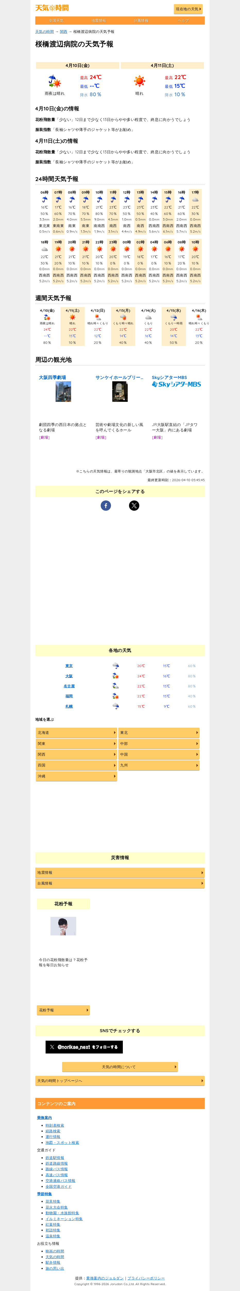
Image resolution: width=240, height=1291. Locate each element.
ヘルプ (183, 20)
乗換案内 (44, 1117)
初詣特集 (53, 1230)
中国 (124, 754)
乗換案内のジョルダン (105, 1278)
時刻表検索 (55, 1125)
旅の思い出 (55, 1268)
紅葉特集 (53, 1224)
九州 (124, 765)
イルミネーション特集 (64, 1219)
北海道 (43, 732)
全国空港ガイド (59, 1186)
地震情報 (98, 20)
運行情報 (53, 1136)
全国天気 (56, 20)
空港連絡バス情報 (60, 1180)
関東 (41, 743)
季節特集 (44, 1194)
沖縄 (41, 776)
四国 (41, 765)
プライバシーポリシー (146, 1278)
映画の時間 (55, 1251)
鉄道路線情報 (57, 1163)
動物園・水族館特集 (62, 1213)
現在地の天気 (187, 9)
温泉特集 (53, 1236)
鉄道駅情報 (55, 1157)
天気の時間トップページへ (59, 1080)
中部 (124, 743)
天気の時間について (119, 1067)
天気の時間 (44, 31)
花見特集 (53, 1201)
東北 (124, 732)
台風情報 (141, 20)
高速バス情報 (57, 1175)
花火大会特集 (57, 1207)
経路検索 (53, 1131)
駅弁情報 (53, 1262)
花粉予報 (46, 1010)
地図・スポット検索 (62, 1142)
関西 (63, 31)
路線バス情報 (57, 1169)
